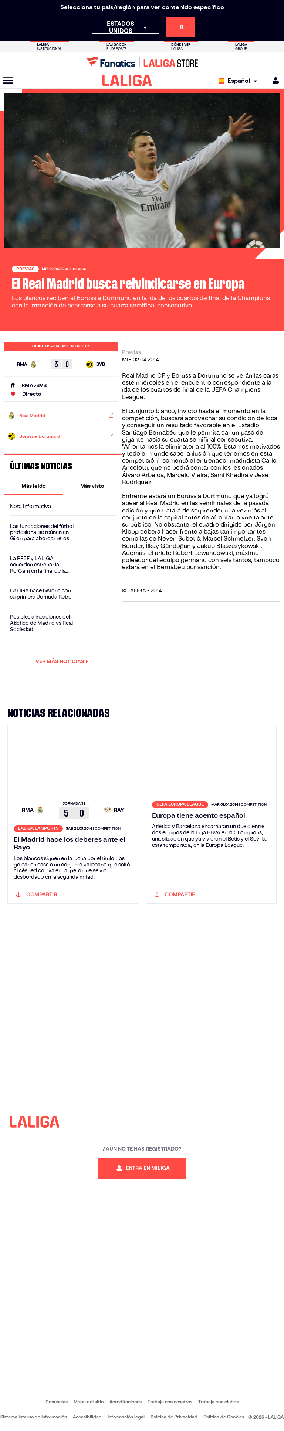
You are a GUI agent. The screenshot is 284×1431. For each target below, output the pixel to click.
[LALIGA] (127, 80)
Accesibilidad (87, 1416)
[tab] (33, 486)
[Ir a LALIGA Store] (142, 62)
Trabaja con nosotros (170, 1401)
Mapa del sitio (89, 1401)
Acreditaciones (125, 1401)
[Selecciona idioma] (239, 80)
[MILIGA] (273, 80)
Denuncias (56, 1401)
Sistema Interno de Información (33, 1416)
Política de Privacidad (174, 1416)
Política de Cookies (223, 1416)
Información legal (126, 1416)
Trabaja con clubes (218, 1401)
